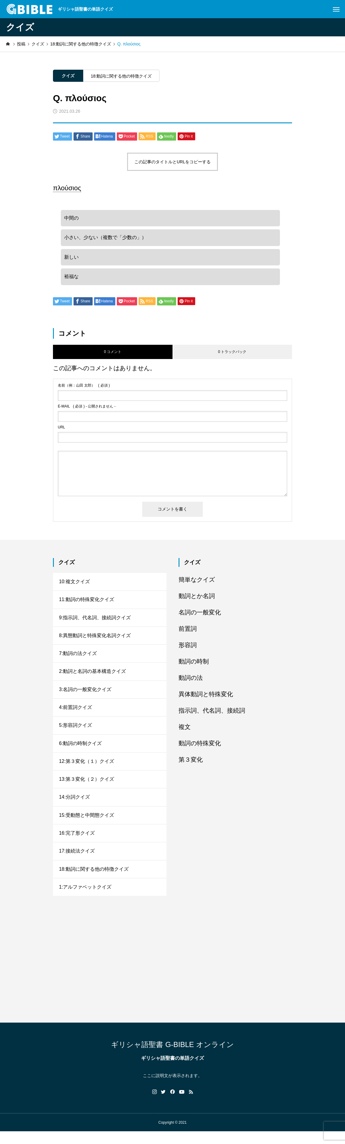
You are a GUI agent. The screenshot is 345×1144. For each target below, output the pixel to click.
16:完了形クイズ (77, 843)
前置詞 (188, 631)
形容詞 (188, 648)
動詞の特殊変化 (200, 746)
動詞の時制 (194, 664)
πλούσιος (67, 188)
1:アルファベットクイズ (85, 899)
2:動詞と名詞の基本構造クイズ (92, 677)
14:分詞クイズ (74, 806)
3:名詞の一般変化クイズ (85, 695)
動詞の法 (191, 680)
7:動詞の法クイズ (78, 658)
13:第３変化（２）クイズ (86, 788)
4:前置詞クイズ (75, 714)
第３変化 (191, 762)
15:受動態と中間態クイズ (86, 825)
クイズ (68, 75)
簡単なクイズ (197, 582)
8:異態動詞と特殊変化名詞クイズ (95, 640)
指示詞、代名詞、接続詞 (212, 713)
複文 (185, 730)
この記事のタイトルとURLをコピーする (172, 161)
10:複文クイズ (74, 584)
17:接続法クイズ (77, 862)
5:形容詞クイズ (75, 732)
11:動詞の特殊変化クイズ (86, 603)
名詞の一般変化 (200, 615)
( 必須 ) (84, 389)
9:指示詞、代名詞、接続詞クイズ (95, 621)
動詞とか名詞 (197, 599)
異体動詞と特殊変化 (206, 697)
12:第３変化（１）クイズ (86, 769)
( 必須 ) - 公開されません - (87, 409)
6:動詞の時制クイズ (80, 751)
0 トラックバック (232, 355)
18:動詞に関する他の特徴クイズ (121, 76)
